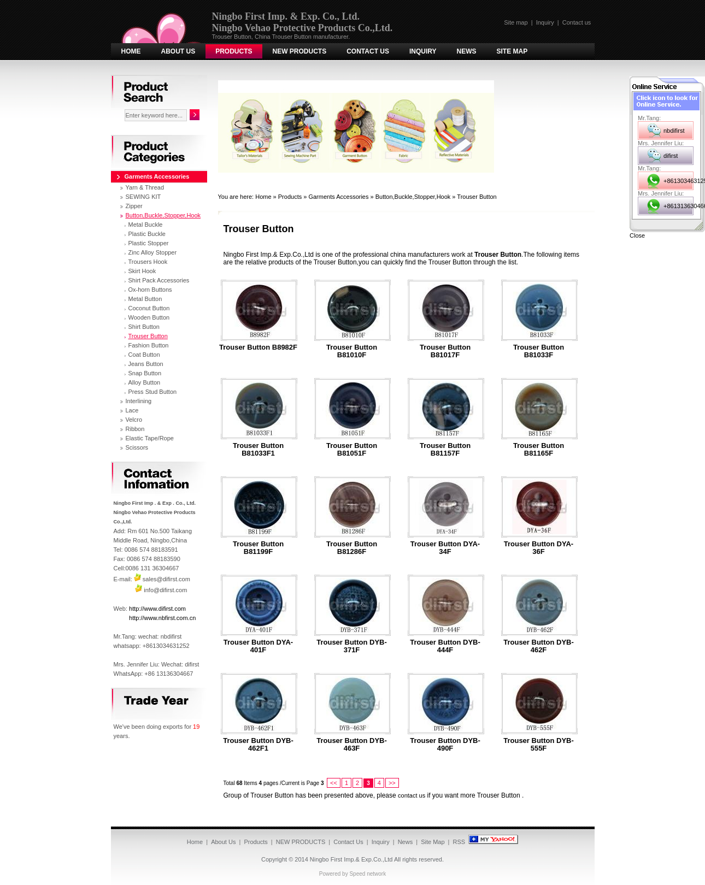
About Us (178, 51)
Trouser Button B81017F (445, 351)
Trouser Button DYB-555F (538, 744)
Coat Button (144, 354)
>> (392, 783)
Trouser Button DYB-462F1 (258, 744)
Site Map (512, 51)
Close (637, 235)
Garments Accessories (338, 196)
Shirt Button (144, 326)
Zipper (134, 206)
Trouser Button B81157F (445, 449)
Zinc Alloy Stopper (152, 252)
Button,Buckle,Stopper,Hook (413, 196)
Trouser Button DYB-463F (351, 744)
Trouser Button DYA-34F (445, 548)
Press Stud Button (152, 391)
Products (233, 51)
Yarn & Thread (145, 187)
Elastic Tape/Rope (150, 438)
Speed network (367, 874)
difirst (670, 155)
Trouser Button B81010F (351, 351)
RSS (459, 842)
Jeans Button (145, 364)
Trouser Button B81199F (258, 548)
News (467, 51)
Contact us (576, 22)
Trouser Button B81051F (351, 449)
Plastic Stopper (148, 243)
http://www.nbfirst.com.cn (162, 618)
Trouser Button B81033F (538, 351)
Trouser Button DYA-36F (538, 548)
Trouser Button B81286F (351, 548)
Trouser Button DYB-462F (538, 646)
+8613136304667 (678, 206)
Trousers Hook (148, 261)
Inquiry (545, 22)
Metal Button (145, 299)
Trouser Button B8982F (258, 347)
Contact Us (367, 51)
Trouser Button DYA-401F (258, 646)
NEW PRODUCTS (300, 51)
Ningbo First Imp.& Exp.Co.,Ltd (351, 859)
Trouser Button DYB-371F (351, 646)
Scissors (137, 447)
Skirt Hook (142, 271)
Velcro (134, 419)
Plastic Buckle (147, 234)
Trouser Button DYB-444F (445, 646)
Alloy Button (144, 382)
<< (333, 783)
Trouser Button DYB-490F (445, 744)
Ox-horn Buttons (150, 289)
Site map (515, 22)
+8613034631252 (678, 181)
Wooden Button (149, 317)
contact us (411, 795)
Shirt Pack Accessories (159, 280)
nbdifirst (674, 130)
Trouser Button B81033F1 (258, 449)
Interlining (139, 401)
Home (131, 51)
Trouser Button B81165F (538, 449)
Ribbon (135, 429)
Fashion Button (148, 345)
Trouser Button (476, 196)
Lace (132, 410)
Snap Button (145, 373)
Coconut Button (149, 308)
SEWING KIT (143, 196)
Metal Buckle (145, 224)
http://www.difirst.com (157, 608)
